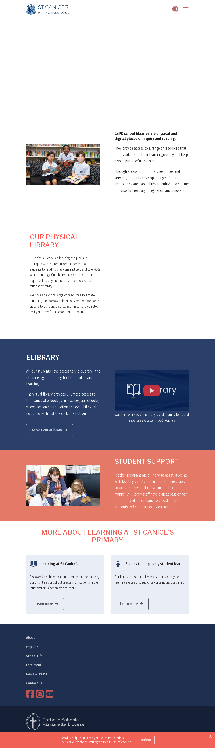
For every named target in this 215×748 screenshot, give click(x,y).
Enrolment (33, 665)
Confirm (145, 739)
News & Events (36, 674)
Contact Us (34, 683)
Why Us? (32, 647)
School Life (34, 656)
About (30, 637)
